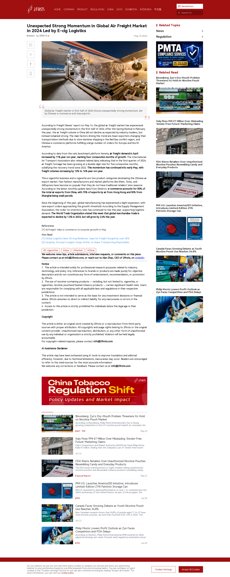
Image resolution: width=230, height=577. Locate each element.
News (160, 31)
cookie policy (67, 573)
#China (90, 250)
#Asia (66, 250)
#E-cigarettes (50, 250)
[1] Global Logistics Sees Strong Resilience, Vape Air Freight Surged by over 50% (85, 238)
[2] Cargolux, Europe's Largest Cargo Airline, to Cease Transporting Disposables (85, 242)
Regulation (163, 36)
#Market (78, 250)
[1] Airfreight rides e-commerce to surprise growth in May (74, 229)
